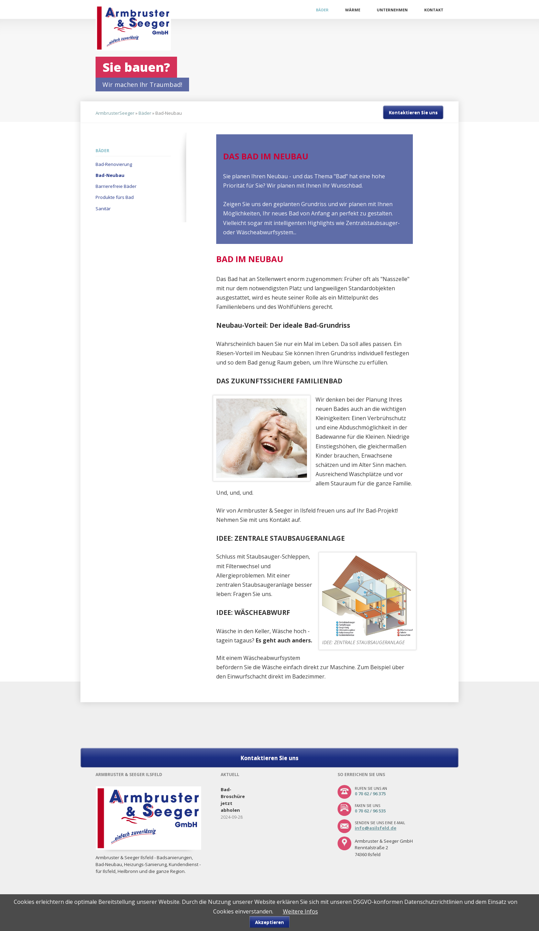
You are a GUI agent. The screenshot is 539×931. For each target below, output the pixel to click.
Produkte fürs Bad (115, 197)
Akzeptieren (269, 922)
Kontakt (433, 9)
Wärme (352, 9)
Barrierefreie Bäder (116, 186)
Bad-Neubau (110, 175)
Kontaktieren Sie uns (413, 112)
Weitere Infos (300, 911)
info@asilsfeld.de (375, 828)
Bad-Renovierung (114, 164)
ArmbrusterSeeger (115, 113)
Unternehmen (392, 9)
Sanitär (103, 208)
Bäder (322, 9)
